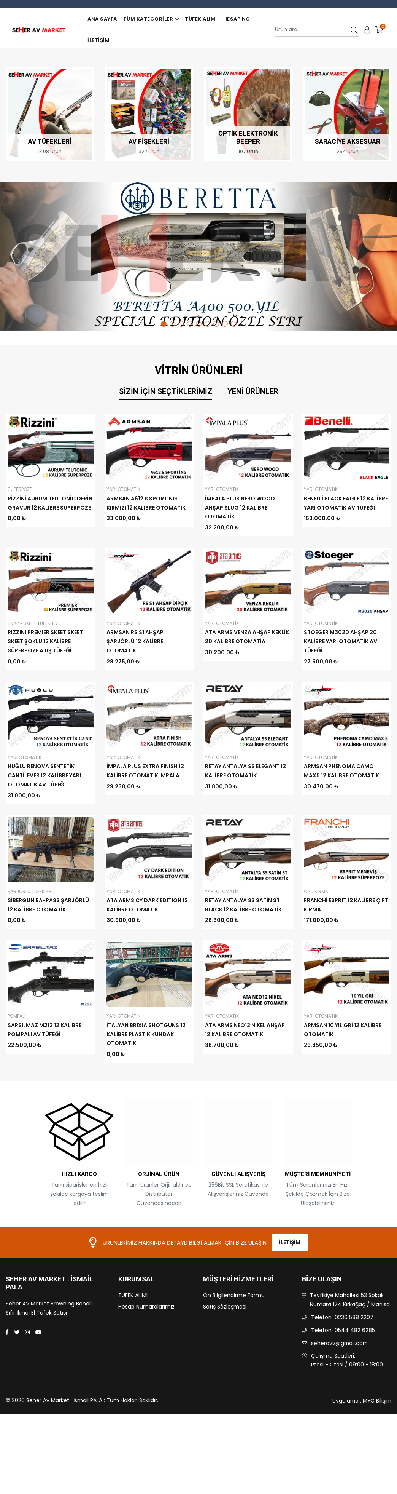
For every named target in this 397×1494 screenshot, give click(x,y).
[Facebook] (7, 1375)
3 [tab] (181, 324)
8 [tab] (225, 324)
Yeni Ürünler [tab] (252, 391)
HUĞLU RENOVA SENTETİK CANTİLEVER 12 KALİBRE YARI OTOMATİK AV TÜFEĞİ (44, 775)
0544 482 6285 (355, 1373)
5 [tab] (199, 324)
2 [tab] (172, 324)
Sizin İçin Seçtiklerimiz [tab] (165, 391)
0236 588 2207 (354, 1360)
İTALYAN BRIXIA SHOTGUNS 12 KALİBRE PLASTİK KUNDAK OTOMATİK (146, 1077)
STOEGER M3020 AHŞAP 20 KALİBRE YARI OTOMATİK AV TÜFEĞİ (340, 641)
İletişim (98, 40)
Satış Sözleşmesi (224, 1350)
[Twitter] (16, 1375)
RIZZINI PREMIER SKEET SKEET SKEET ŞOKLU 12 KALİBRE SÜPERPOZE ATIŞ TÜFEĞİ (45, 641)
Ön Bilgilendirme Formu (234, 1338)
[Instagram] (27, 1375)
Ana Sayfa (102, 18)
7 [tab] (216, 324)
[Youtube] (38, 1375)
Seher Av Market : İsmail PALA (49, 1326)
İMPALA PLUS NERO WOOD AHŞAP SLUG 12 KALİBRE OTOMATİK (240, 508)
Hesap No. (237, 18)
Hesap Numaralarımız (146, 1350)
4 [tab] (190, 324)
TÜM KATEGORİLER (151, 18)
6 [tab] (207, 324)
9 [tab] (234, 324)
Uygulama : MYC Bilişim (360, 1444)
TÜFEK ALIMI (201, 18)
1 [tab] (164, 324)
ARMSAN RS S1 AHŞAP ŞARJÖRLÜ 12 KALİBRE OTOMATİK (135, 641)
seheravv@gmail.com (340, 1386)
